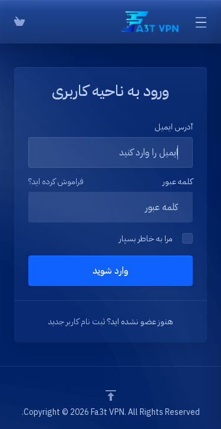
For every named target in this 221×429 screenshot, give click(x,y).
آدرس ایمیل (173, 127)
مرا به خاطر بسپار (156, 238)
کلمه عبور (178, 181)
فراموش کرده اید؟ (56, 181)
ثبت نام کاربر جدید (76, 321)
